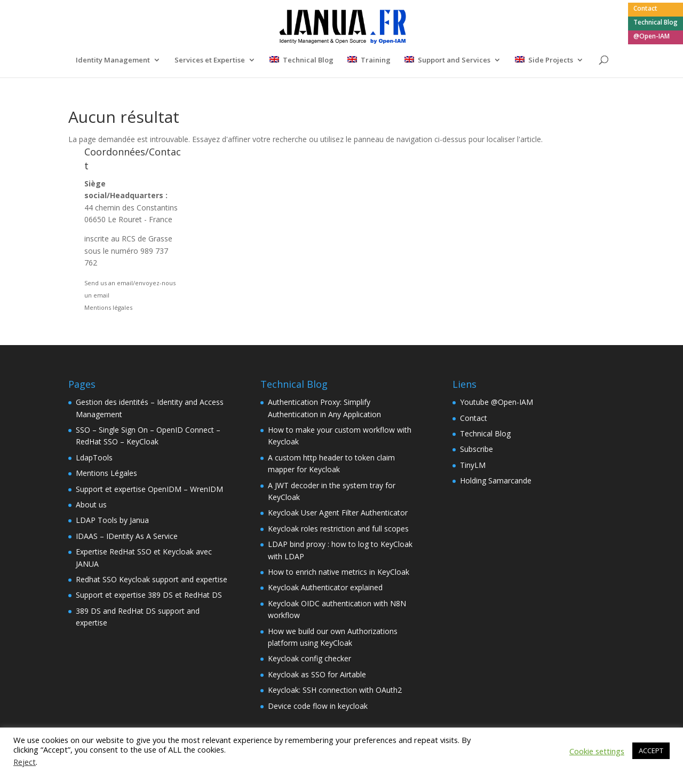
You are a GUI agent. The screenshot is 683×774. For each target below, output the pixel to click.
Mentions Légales (106, 473)
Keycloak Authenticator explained (325, 587)
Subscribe (476, 449)
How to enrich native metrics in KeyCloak (338, 572)
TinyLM (473, 465)
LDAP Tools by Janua (112, 520)
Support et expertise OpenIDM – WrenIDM (149, 489)
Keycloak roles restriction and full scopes (338, 528)
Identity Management (113, 60)
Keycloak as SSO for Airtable (317, 674)
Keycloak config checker (309, 658)
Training (376, 60)
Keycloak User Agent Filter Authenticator (338, 512)
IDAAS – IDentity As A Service (127, 536)
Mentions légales (108, 307)
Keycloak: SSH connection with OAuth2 (335, 690)
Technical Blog (655, 23)
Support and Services (454, 60)
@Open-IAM (651, 37)
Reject (24, 761)
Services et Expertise (209, 60)
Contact (645, 9)
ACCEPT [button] (651, 750)
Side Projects (550, 60)
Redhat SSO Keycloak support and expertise (151, 579)
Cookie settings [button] (596, 751)
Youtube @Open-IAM (496, 402)
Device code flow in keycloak (318, 706)
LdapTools (94, 457)
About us (91, 504)
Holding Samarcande (495, 480)
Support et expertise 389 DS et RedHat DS (149, 595)
